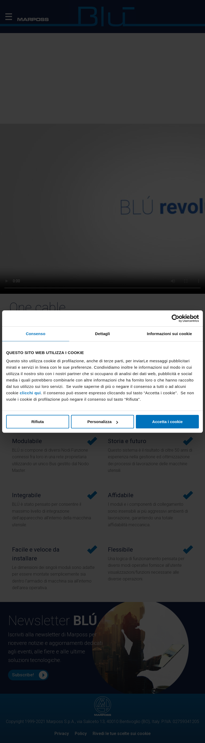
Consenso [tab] (35, 333)
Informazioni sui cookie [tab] (169, 333)
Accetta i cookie (167, 421)
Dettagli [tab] (102, 333)
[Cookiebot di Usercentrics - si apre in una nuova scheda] (175, 318)
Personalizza (102, 421)
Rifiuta (37, 421)
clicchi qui (30, 393)
